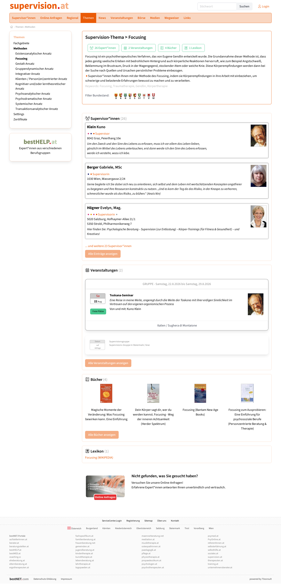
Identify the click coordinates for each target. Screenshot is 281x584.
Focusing (21, 58)
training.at (213, 564)
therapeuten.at (215, 560)
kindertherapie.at (84, 553)
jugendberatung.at (85, 550)
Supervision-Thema (104, 37)
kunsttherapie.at (84, 557)
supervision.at (215, 557)
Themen (19, 27)
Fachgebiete (21, 43)
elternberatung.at (18, 564)
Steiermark (174, 528)
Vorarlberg (199, 528)
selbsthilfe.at (214, 550)
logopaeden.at (83, 567)
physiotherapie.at (150, 557)
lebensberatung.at (85, 560)
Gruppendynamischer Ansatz (34, 69)
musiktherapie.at (150, 543)
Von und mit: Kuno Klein (125, 309)
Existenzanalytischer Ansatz (33, 53)
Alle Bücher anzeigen (102, 435)
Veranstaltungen (104, 270)
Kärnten (106, 528)
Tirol (187, 528)
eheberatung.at (17, 560)
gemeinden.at (82, 546)
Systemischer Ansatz (28, 104)
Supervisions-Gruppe (119, 345)
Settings (18, 114)
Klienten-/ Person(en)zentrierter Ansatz (41, 79)
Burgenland (92, 528)
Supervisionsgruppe (119, 341)
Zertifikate (20, 119)
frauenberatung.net (85, 543)
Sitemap (148, 520)
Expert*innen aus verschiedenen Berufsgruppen (40, 148)
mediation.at (148, 539)
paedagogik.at (149, 550)
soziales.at (213, 553)
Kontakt (175, 520)
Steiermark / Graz (141, 345)
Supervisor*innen (106, 118)
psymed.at (213, 536)
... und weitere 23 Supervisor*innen (108, 246)
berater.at (14, 543)
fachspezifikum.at (84, 536)
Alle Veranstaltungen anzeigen (108, 363)
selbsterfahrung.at (217, 546)
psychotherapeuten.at (153, 567)
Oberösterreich (143, 528)
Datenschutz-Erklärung (45, 579)
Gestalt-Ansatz (24, 64)
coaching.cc (15, 557)
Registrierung (133, 520)
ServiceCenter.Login (112, 520)
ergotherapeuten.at (19, 567)
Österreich (74, 528)
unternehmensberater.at (220, 567)
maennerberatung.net (153, 536)
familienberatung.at (85, 539)
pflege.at (146, 553)
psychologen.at (149, 564)
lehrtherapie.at (83, 564)
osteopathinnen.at (151, 546)
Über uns (161, 520)
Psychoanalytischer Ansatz (32, 94)
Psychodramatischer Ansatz (33, 99)
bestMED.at (14, 553)
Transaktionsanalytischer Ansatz (36, 109)
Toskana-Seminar (121, 295)
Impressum (66, 579)
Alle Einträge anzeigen (102, 254)
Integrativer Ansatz (27, 74)
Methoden (30, 27)
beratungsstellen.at (19, 546)
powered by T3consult (261, 579)
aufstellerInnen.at (18, 539)
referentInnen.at (216, 543)
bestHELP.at (15, 550)
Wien (211, 528)
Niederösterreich (123, 528)
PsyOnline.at (214, 539)
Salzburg (160, 528)
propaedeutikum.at (151, 560)
